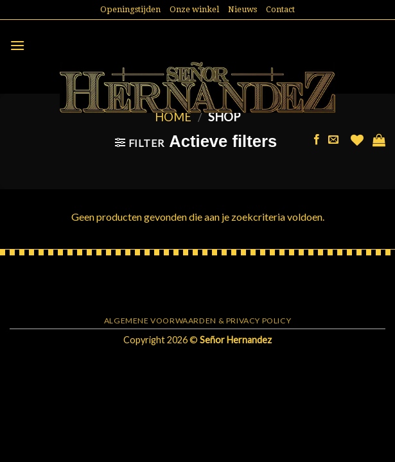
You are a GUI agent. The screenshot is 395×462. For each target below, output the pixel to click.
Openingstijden (130, 9)
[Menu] (17, 45)
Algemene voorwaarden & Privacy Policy (198, 320)
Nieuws (242, 9)
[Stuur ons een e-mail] (333, 140)
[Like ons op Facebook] (317, 140)
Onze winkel (194, 9)
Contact (280, 9)
